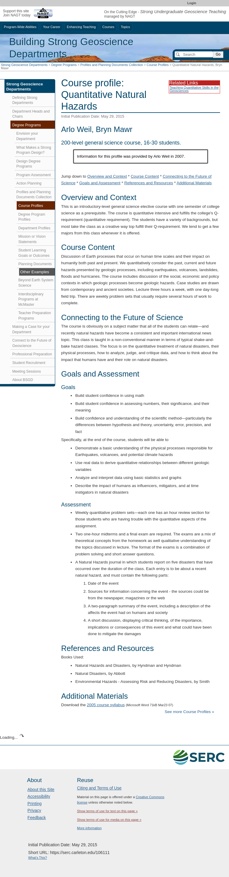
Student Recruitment (28, 363)
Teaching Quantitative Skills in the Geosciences (194, 89)
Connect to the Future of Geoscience (31, 343)
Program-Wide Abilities (20, 27)
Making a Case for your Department (31, 329)
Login (191, 3)
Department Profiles (34, 228)
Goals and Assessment (99, 183)
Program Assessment (33, 175)
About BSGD (22, 380)
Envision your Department (27, 136)
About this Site (40, 789)
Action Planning (28, 183)
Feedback (36, 817)
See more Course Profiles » (189, 711)
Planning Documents (35, 264)
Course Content (145, 176)
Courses (108, 27)
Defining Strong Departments (24, 100)
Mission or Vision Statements (32, 239)
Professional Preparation (32, 354)
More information (89, 828)
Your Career (51, 27)
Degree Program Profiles (31, 217)
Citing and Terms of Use (99, 788)
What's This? (37, 857)
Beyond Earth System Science (35, 283)
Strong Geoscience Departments (24, 65)
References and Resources (148, 183)
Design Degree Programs (28, 164)
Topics (125, 27)
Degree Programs (64, 65)
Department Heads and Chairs (31, 114)
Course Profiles (158, 65)
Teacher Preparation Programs (34, 315)
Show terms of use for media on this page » (109, 819)
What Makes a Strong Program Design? (33, 150)
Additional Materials (194, 183)
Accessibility (38, 796)
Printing (34, 803)
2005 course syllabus (106, 705)
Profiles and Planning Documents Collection (111, 65)
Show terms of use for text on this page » (107, 811)
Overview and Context (107, 176)
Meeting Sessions (26, 371)
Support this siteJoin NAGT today (16, 13)
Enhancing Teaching (81, 27)
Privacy (34, 810)
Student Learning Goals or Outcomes (34, 253)
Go (218, 54)
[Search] (194, 54)
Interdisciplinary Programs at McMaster (31, 299)
